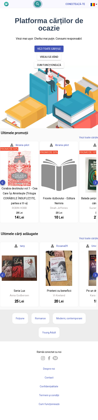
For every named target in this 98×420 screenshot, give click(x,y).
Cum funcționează (49, 404)
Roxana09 (62, 246)
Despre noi (49, 368)
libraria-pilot (22, 145)
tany (22, 246)
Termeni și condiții (49, 395)
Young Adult (49, 332)
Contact (49, 377)
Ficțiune (20, 318)
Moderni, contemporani (69, 318)
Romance (40, 318)
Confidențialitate (49, 386)
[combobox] (94, 4)
